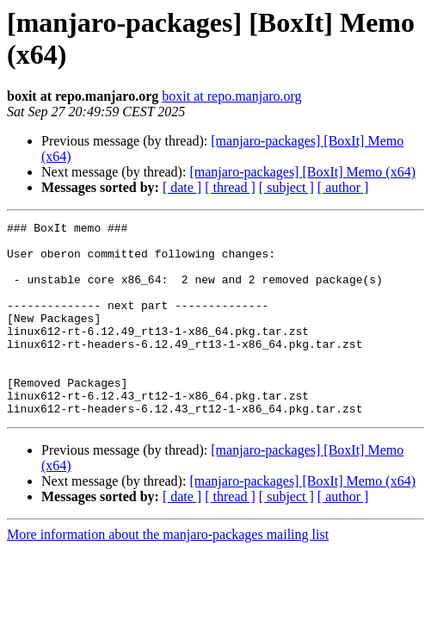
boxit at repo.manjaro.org (231, 96)
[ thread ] (230, 187)
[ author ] (343, 187)
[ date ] (182, 187)
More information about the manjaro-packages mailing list (168, 573)
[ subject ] (286, 187)
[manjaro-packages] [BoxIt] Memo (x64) (302, 171)
